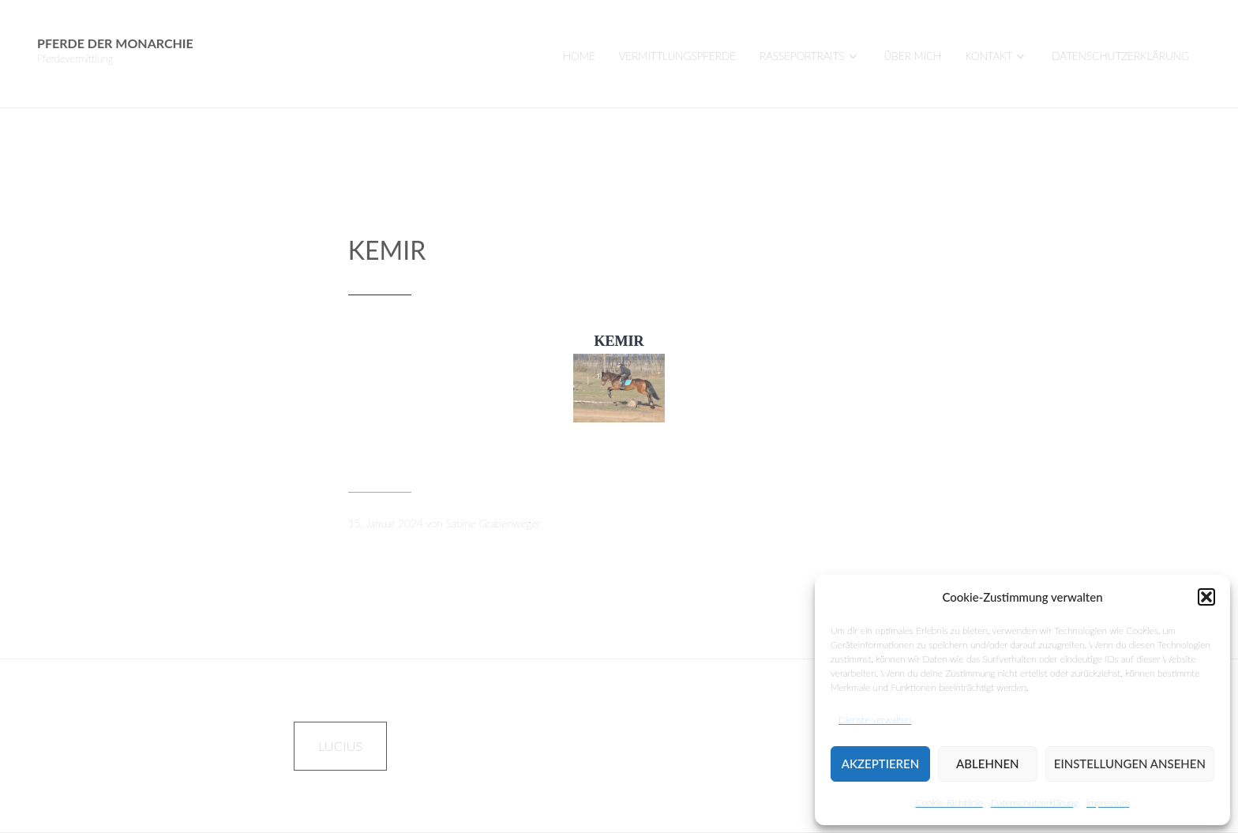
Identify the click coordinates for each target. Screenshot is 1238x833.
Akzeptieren (880, 763)
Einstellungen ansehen (1130, 763)
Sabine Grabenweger (493, 523)
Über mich (913, 56)
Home (579, 56)
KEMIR (387, 250)
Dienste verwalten (874, 720)
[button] (1206, 597)
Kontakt (988, 56)
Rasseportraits (802, 56)
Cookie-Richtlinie (948, 803)
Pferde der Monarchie (115, 43)
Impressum (1108, 803)
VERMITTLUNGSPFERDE (677, 56)
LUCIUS (340, 745)
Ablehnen (987, 763)
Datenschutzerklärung (1035, 803)
